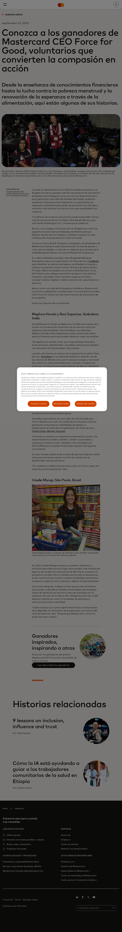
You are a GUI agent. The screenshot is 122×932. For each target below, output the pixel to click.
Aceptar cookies (38, 404)
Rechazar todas (61, 404)
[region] (62, 389)
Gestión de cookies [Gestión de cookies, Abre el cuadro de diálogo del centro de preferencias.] (86, 404)
